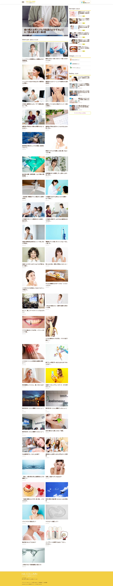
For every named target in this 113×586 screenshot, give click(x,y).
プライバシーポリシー (26, 582)
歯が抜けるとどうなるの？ (29, 542)
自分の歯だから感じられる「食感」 (55, 430)
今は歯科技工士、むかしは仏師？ (31, 454)
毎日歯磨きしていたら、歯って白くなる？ (33, 385)
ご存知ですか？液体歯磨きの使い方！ (32, 564)
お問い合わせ (34, 582)
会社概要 (45, 582)
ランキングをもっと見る (80, 113)
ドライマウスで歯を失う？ (29, 521)
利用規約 (40, 582)
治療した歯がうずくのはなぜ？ (54, 476)
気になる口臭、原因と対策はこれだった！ (57, 264)
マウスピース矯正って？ (52, 521)
